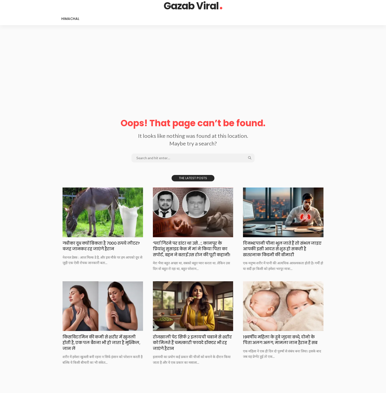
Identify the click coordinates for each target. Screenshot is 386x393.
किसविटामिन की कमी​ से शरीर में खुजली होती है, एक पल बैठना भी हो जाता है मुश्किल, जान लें (101, 348)
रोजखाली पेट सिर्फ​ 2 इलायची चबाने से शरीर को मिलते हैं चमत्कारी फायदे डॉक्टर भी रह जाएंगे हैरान (192, 348)
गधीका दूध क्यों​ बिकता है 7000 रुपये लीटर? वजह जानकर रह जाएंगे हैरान (97, 246)
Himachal (70, 18)
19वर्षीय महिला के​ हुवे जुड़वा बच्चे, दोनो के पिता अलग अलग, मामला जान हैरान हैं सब (282, 348)
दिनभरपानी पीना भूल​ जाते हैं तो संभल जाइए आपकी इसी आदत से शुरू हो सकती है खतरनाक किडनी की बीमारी (282, 249)
